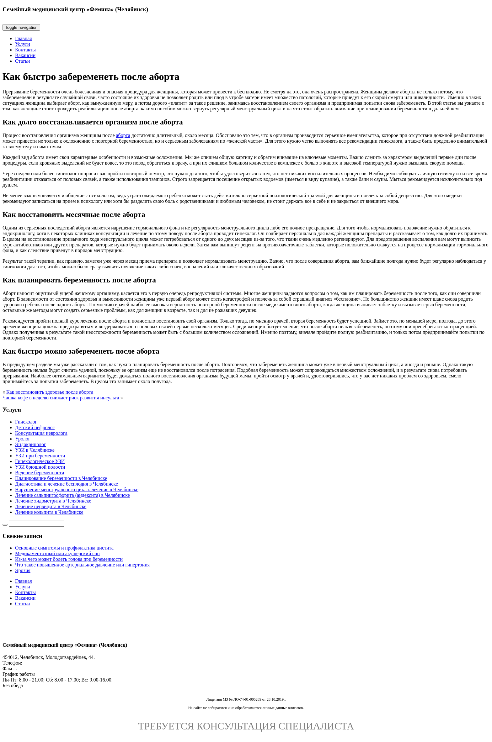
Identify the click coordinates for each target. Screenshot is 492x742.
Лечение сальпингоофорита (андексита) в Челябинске (72, 495)
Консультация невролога (41, 433)
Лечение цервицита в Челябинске (50, 506)
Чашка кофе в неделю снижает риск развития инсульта (61, 397)
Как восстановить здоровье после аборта (49, 392)
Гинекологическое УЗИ (40, 461)
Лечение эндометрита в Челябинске (53, 500)
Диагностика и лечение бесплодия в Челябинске (66, 484)
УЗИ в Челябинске (35, 450)
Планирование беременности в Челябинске (61, 478)
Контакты (25, 49)
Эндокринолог (30, 444)
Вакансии (25, 55)
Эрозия (22, 570)
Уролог (22, 438)
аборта (123, 135)
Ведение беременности (39, 472)
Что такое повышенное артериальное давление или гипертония (82, 564)
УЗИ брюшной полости (40, 467)
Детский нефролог (35, 427)
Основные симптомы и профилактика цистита (64, 547)
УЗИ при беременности (40, 455)
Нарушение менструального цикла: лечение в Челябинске (76, 489)
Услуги (22, 44)
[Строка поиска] (36, 523)
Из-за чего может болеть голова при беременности (69, 559)
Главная (23, 38)
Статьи (22, 61)
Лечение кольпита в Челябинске (49, 512)
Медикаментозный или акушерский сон (57, 553)
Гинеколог (26, 421)
